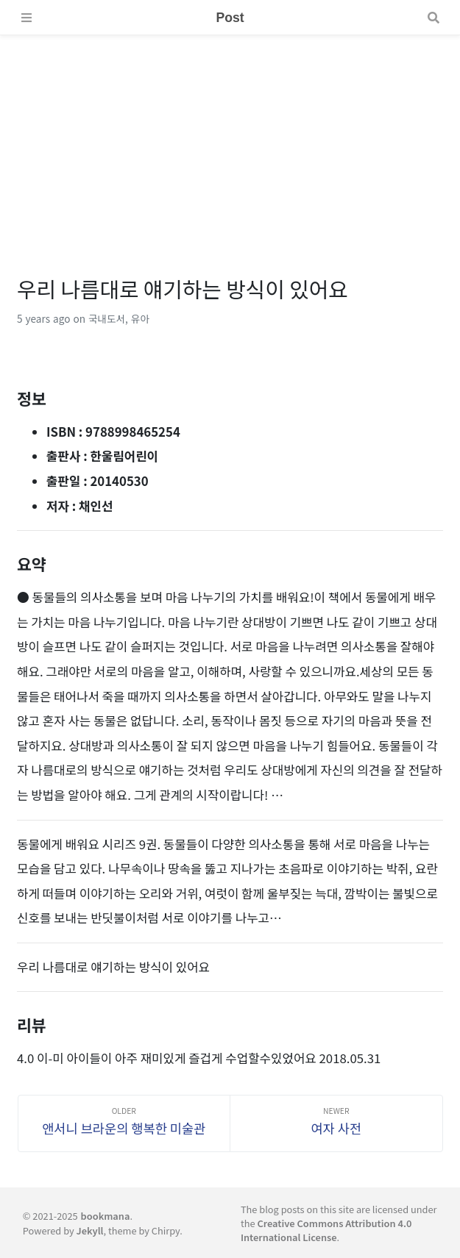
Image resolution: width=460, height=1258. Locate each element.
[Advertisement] (230, 138)
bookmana (105, 1216)
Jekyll (90, 1230)
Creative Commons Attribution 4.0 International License (326, 1230)
